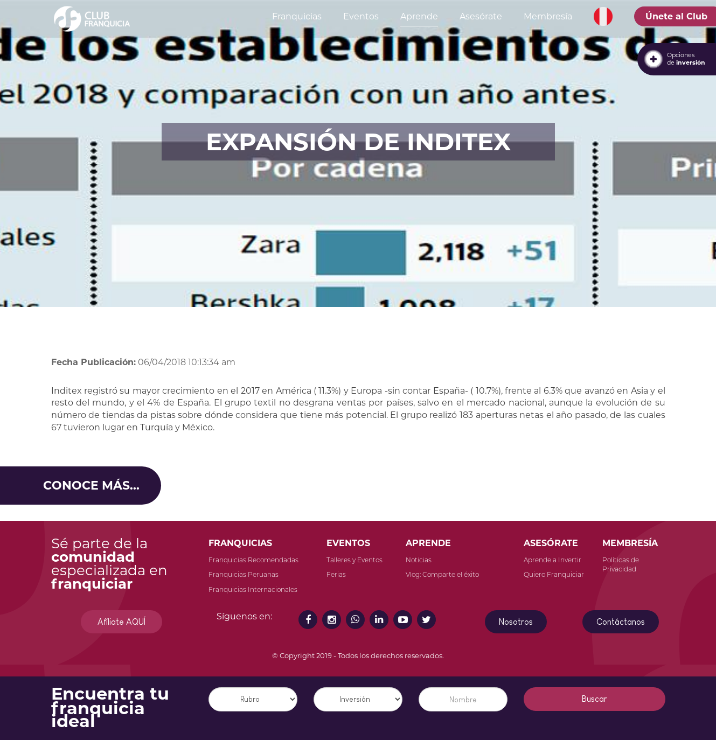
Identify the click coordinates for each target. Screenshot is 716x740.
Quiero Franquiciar (554, 574)
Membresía (548, 16)
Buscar (594, 698)
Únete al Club (676, 16)
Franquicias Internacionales (252, 589)
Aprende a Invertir (552, 560)
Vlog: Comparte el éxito (442, 574)
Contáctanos (620, 621)
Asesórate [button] (481, 16)
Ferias (336, 574)
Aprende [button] (419, 16)
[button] (603, 16)
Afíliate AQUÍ (121, 621)
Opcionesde (686, 58)
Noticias (419, 560)
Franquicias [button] (297, 16)
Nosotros (516, 621)
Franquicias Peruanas (243, 574)
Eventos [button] (361, 16)
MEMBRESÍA (630, 543)
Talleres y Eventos (354, 560)
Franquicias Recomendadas (253, 560)
